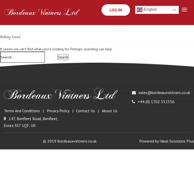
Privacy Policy (58, 110)
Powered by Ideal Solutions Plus (166, 141)
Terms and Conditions (22, 110)
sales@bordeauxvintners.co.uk (161, 92)
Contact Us (85, 110)
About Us (109, 110)
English (147, 10)
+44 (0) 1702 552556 (153, 101)
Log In (116, 9)
